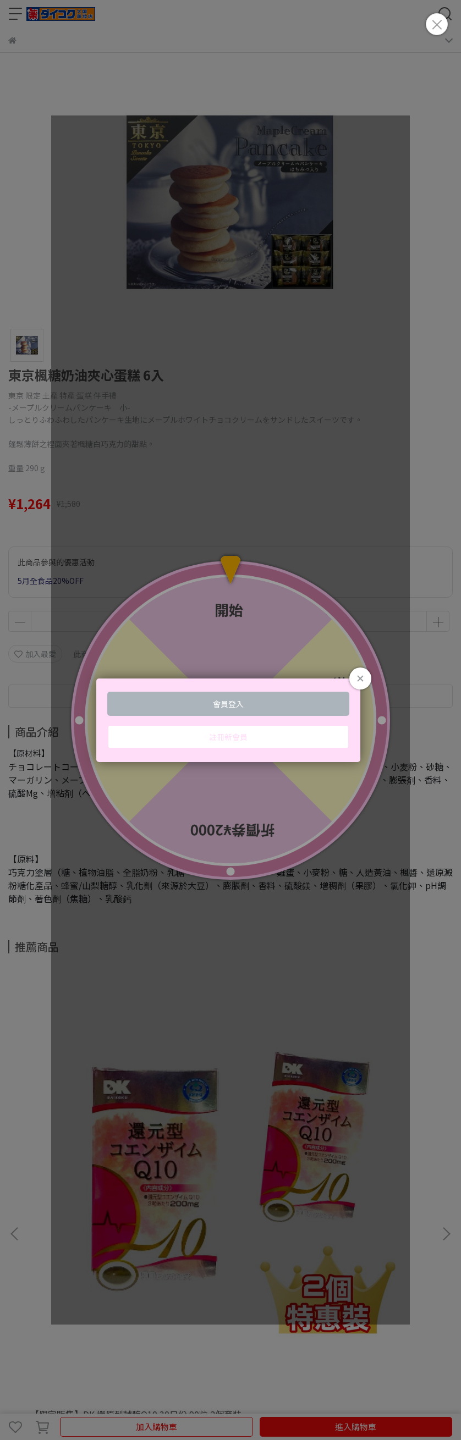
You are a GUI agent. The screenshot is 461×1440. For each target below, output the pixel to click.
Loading (230, 720)
